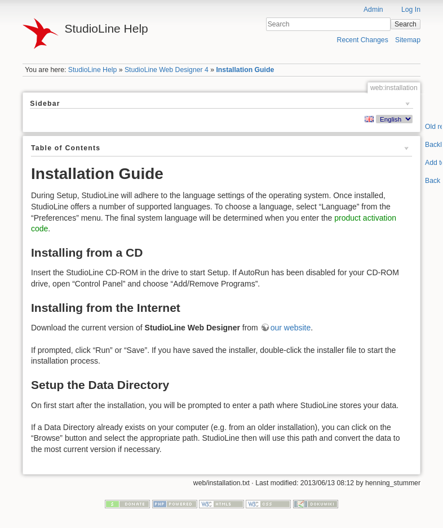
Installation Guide (245, 70)
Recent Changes (362, 40)
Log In (410, 10)
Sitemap (407, 40)
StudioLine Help (92, 70)
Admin (373, 10)
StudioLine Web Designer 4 (167, 70)
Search (406, 24)
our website (291, 327)
